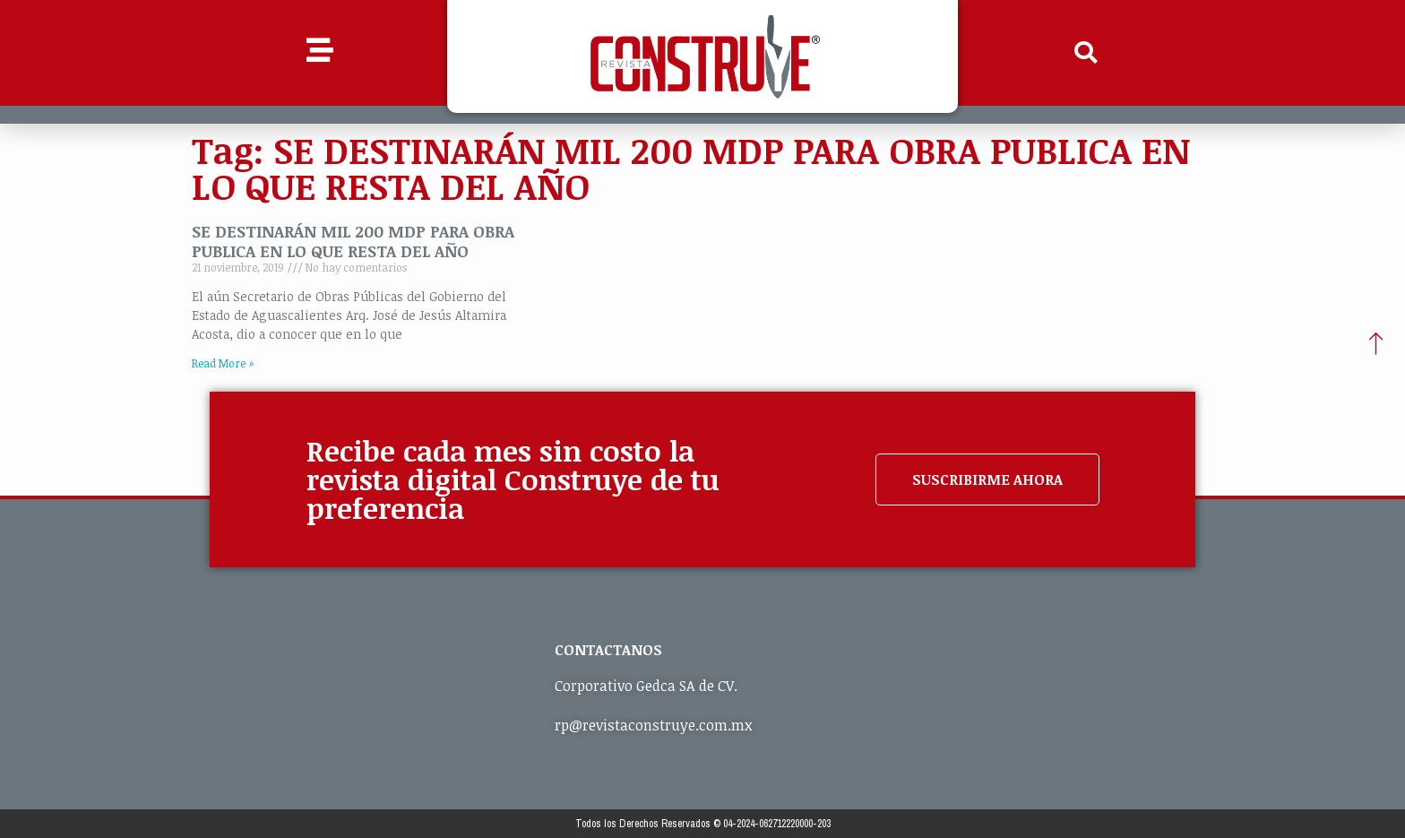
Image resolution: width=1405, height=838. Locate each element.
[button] (1086, 52)
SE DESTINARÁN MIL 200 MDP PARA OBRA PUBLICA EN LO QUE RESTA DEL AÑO (353, 241)
